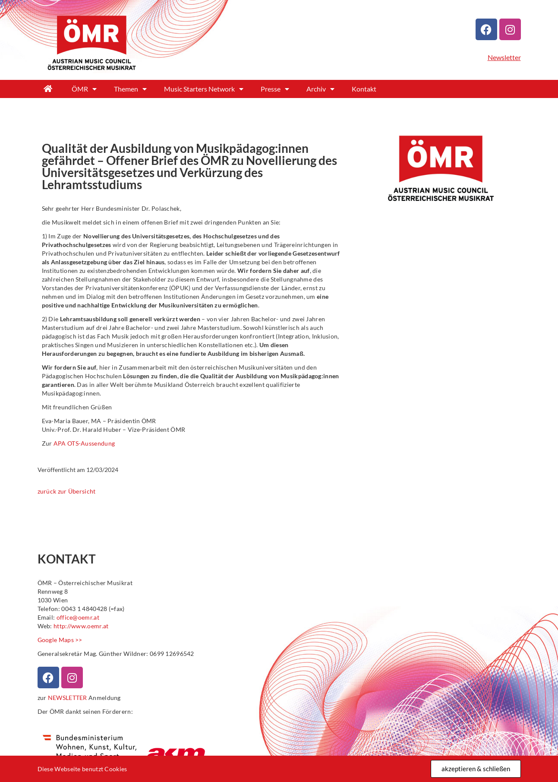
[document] (279, 391)
